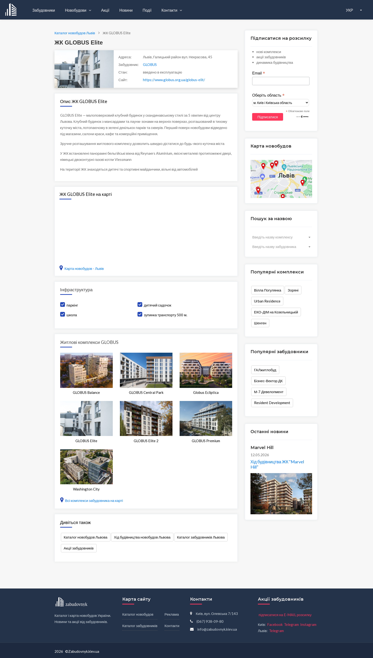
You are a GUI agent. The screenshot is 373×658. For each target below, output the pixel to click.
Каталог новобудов (137, 614)
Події (146, 10)
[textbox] (281, 237)
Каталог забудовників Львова (201, 537)
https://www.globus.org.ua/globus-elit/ (174, 80)
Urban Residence (267, 301)
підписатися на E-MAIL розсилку (285, 615)
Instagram (308, 624)
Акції (105, 10)
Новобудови (76, 10)
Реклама (172, 614)
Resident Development (272, 403)
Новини (126, 10)
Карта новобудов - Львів (81, 268)
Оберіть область (268, 95)
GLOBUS (150, 64)
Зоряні (293, 290)
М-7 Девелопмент (269, 392)
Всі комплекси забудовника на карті (91, 500)
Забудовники (43, 10)
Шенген (260, 323)
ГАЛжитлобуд (265, 370)
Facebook (275, 624)
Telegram (291, 624)
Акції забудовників (79, 548)
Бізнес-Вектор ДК (268, 381)
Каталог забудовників (139, 625)
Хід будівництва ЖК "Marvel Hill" (277, 464)
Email (258, 73)
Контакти (170, 10)
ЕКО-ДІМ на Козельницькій (276, 312)
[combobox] (281, 237)
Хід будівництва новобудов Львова (142, 537)
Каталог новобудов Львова (86, 537)
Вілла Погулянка (267, 290)
